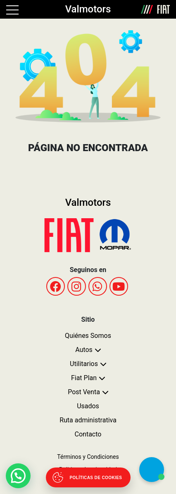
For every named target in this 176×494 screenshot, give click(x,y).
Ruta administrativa (88, 420)
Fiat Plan (84, 378)
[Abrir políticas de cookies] (88, 477)
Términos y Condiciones (88, 456)
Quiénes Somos (88, 336)
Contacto (88, 434)
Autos (84, 350)
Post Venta (84, 392)
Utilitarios (84, 364)
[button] (18, 475)
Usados (88, 406)
